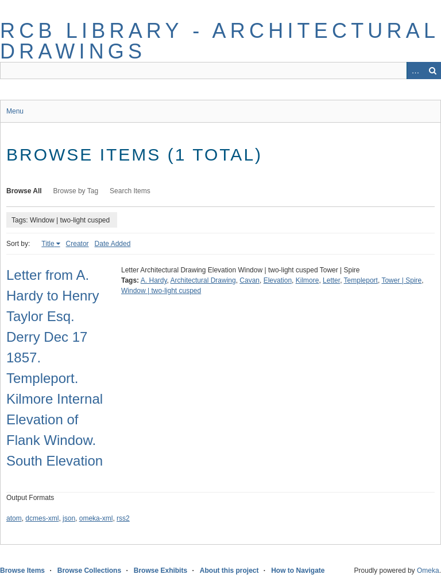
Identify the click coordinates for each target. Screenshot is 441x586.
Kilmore (307, 280)
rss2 (123, 518)
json (69, 518)
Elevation (278, 280)
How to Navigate (297, 571)
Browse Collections (89, 571)
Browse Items (22, 571)
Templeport (361, 280)
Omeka (428, 571)
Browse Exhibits (160, 571)
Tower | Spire (401, 280)
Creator (77, 244)
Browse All (24, 191)
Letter (331, 280)
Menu (15, 111)
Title (47, 244)
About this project (229, 571)
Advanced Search (415, 70)
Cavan (249, 280)
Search (432, 70)
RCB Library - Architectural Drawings (219, 41)
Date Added (113, 244)
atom (14, 518)
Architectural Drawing (203, 280)
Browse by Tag (76, 191)
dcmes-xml (42, 518)
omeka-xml (96, 518)
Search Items (130, 191)
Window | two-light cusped (161, 291)
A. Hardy (154, 280)
